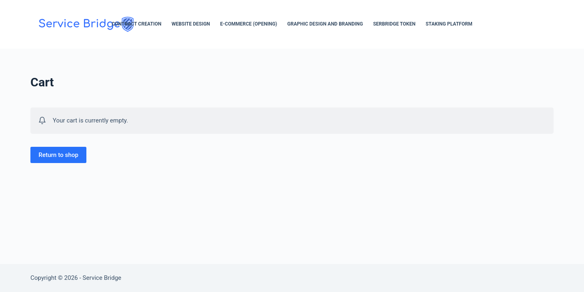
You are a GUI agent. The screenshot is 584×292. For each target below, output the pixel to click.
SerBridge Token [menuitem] (394, 24)
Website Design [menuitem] (191, 24)
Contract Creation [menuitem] (136, 24)
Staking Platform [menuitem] (448, 24)
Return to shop (58, 155)
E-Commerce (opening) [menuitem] (248, 24)
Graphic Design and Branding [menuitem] (325, 24)
